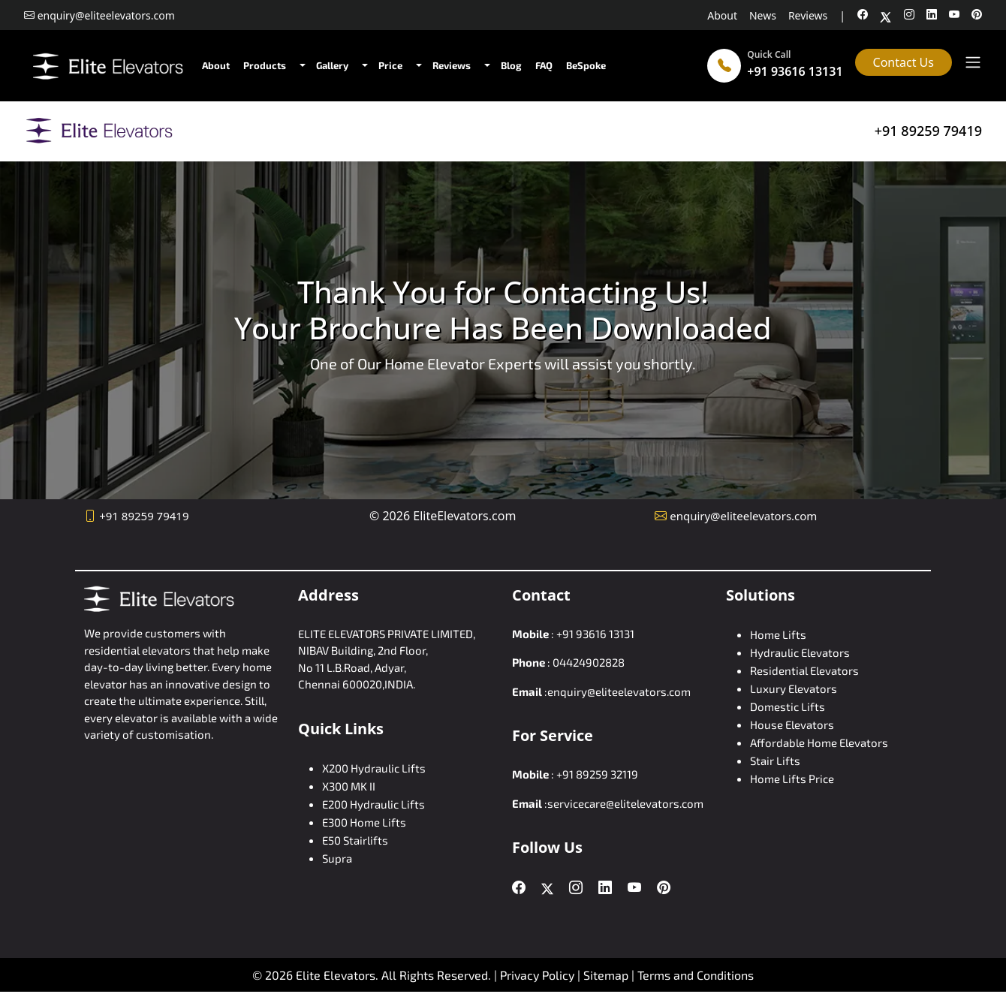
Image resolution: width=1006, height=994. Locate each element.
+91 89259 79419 (928, 131)
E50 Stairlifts (355, 840)
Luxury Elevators (793, 688)
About (722, 15)
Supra (337, 858)
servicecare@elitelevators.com (625, 803)
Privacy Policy (537, 975)
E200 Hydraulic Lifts (373, 804)
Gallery (332, 65)
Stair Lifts (775, 760)
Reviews (807, 15)
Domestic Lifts (787, 706)
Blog (511, 65)
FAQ (544, 65)
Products (264, 65)
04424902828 (589, 662)
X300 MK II (348, 786)
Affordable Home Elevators (819, 742)
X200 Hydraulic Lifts (374, 768)
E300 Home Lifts (364, 822)
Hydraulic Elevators (800, 652)
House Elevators (792, 724)
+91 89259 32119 (597, 774)
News (762, 15)
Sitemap (607, 975)
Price (390, 65)
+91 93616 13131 (794, 71)
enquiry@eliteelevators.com (743, 515)
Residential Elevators (804, 670)
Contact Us (903, 62)
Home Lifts (778, 634)
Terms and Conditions (695, 975)
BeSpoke (586, 65)
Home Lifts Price (792, 778)
